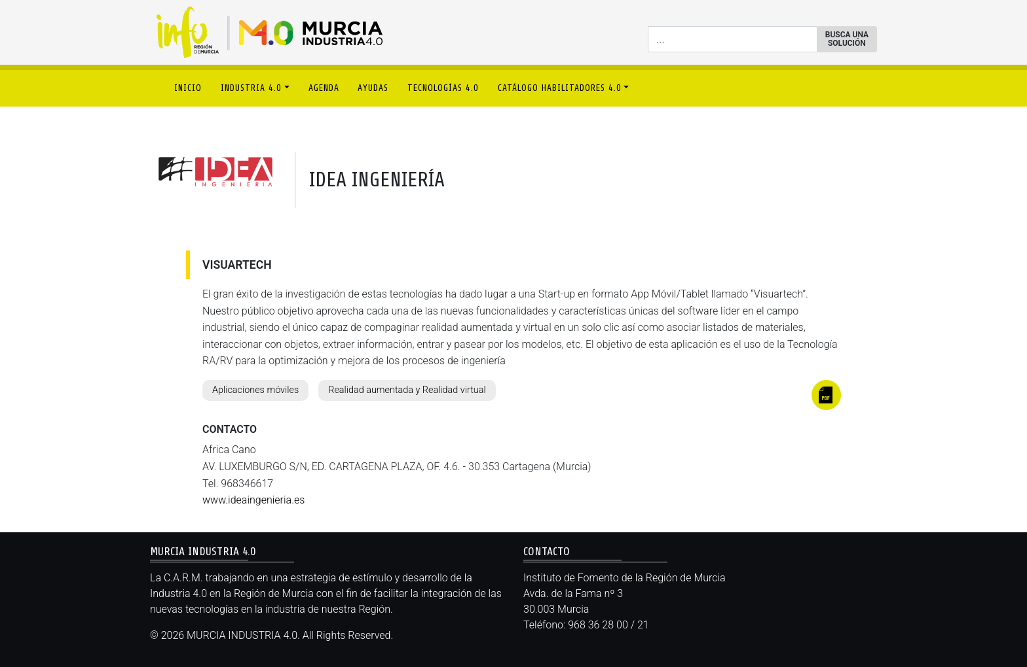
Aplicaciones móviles (255, 390)
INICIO (188, 88)
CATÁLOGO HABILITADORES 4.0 (560, 88)
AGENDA (323, 88)
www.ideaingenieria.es (253, 500)
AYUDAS (373, 88)
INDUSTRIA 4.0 (251, 88)
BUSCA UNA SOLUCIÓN (846, 39)
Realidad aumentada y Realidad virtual (406, 390)
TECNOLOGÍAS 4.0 (443, 88)
